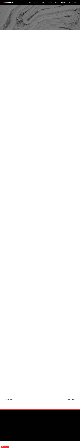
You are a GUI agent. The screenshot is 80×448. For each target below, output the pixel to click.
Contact (76, 2)
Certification (63, 2)
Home (29, 2)
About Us (36, 2)
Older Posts (71, 399)
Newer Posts (9, 399)
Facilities (50, 2)
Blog (70, 2)
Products (43, 2)
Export (56, 2)
